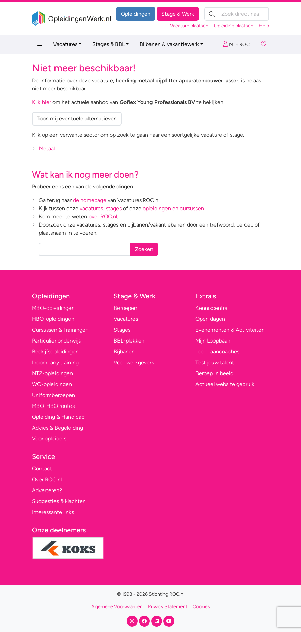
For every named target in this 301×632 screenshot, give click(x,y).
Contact (42, 468)
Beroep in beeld (214, 373)
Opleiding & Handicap (58, 417)
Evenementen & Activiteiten (230, 330)
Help (264, 26)
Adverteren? (47, 490)
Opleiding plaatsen (233, 26)
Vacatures (65, 44)
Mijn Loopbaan (213, 340)
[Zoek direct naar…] (236, 14)
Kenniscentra (211, 308)
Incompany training (55, 362)
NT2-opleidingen (52, 373)
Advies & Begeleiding (57, 428)
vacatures (91, 208)
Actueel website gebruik (224, 384)
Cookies (201, 607)
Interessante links (53, 512)
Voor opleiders (49, 438)
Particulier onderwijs (56, 340)
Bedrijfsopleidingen (55, 351)
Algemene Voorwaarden (117, 607)
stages (114, 208)
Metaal (47, 148)
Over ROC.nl (47, 479)
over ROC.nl (103, 216)
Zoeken (144, 249)
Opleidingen (135, 14)
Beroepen (125, 308)
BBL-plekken (129, 340)
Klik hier (41, 102)
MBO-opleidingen (53, 308)
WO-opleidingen (52, 384)
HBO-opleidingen (53, 319)
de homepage (89, 200)
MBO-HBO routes (53, 406)
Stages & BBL (108, 44)
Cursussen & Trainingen (60, 330)
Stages (122, 330)
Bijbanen (124, 351)
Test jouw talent (214, 362)
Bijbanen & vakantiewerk (169, 44)
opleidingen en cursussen (173, 208)
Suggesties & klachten (59, 501)
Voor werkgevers (134, 362)
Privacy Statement (167, 607)
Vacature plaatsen (189, 26)
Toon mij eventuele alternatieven (77, 118)
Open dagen (210, 319)
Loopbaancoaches (217, 351)
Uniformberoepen (53, 395)
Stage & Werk (177, 14)
